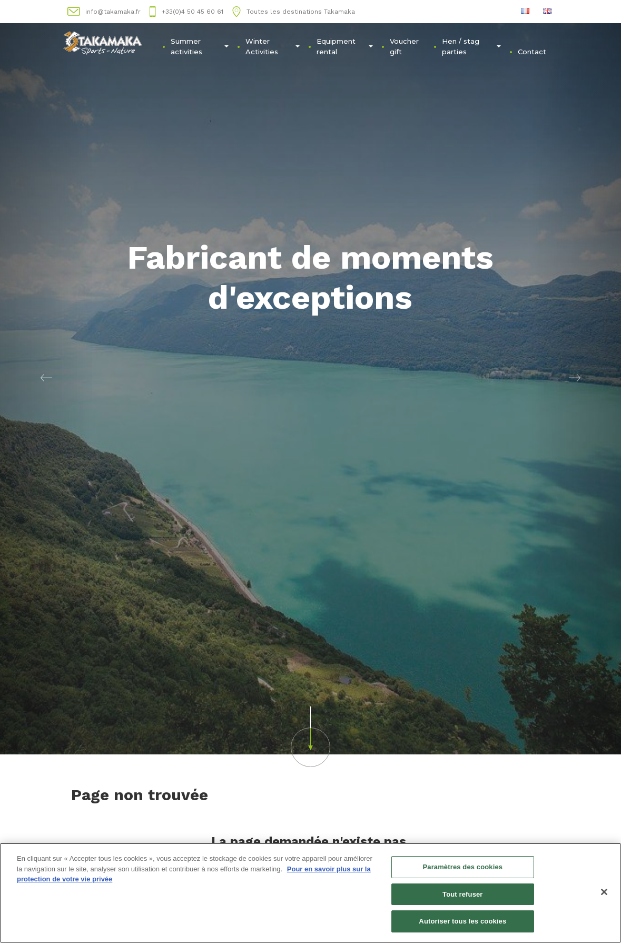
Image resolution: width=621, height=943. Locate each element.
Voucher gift (404, 46)
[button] (46, 377)
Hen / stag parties (471, 46)
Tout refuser (462, 895)
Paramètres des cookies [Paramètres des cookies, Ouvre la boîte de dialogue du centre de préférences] (462, 867)
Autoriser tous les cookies (462, 922)
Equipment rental (345, 46)
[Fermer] (604, 892)
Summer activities (200, 46)
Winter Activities (272, 46)
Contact (532, 51)
